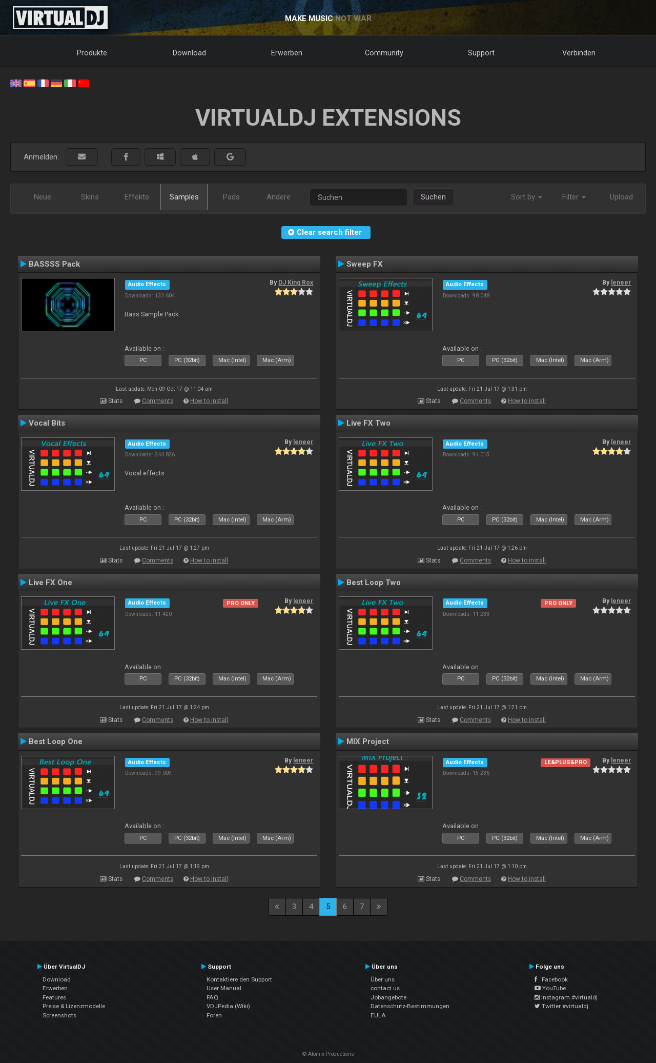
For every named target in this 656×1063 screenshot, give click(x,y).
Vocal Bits (47, 423)
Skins (90, 197)
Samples (184, 197)
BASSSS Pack (54, 264)
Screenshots (59, 1015)
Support (481, 53)
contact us (385, 988)
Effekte (137, 197)
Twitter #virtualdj (561, 1006)
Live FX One (50, 582)
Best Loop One (56, 741)
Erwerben (286, 53)
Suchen (433, 197)
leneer (621, 282)
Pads (231, 197)
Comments (157, 401)
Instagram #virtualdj (566, 997)
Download (189, 53)
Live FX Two (368, 423)
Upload (621, 197)
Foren (214, 1015)
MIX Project (367, 741)
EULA (378, 1015)
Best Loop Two (373, 582)
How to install (209, 401)
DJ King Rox (295, 282)
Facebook (551, 979)
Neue (42, 197)
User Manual (224, 988)
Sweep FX (364, 264)
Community (384, 53)
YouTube (550, 988)
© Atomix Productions (328, 1054)
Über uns (383, 979)
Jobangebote (388, 997)
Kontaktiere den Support (239, 979)
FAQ (212, 997)
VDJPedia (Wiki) (228, 1006)
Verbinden (579, 53)
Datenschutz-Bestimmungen (410, 1006)
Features (54, 997)
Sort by (526, 197)
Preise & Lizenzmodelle (74, 1006)
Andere (278, 197)
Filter (574, 197)
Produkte (92, 53)
